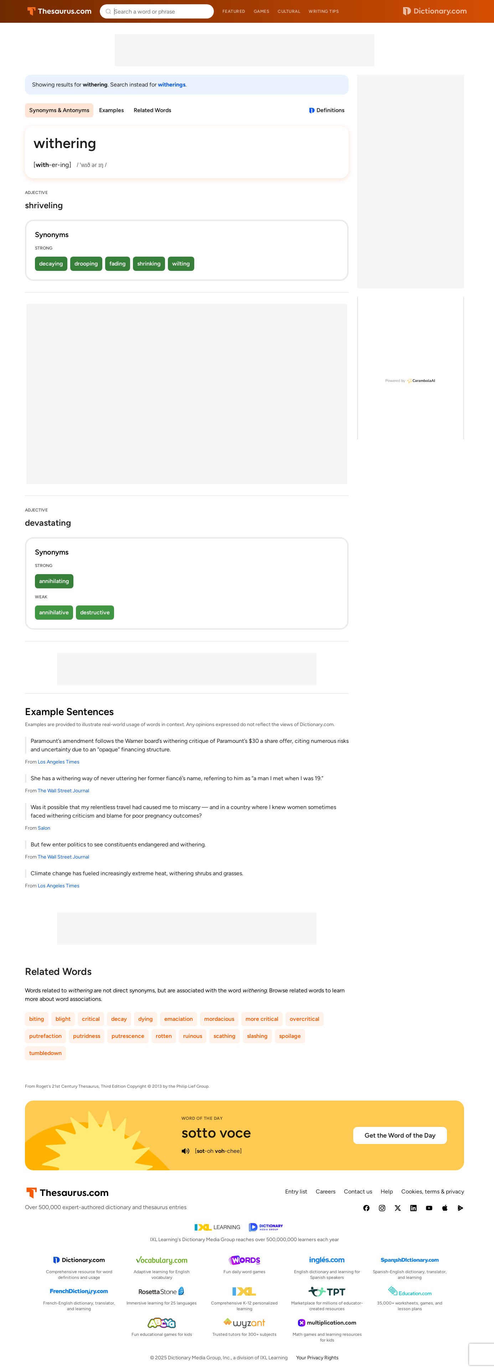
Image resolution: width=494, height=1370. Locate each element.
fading (117, 263)
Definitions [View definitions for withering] (330, 110)
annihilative (54, 612)
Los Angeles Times (58, 762)
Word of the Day (202, 1118)
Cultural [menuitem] (289, 11)
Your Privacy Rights (317, 1358)
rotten (164, 1036)
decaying (51, 263)
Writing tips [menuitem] (324, 11)
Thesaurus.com (59, 11)
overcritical (304, 1018)
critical (91, 1018)
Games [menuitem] (261, 11)
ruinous (192, 1036)
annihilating (54, 581)
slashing (257, 1036)
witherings (171, 84)
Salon (44, 828)
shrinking (149, 263)
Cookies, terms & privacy (432, 1191)
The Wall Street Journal (63, 791)
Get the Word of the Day (400, 1135)
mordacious (219, 1018)
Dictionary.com (435, 11)
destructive (95, 612)
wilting (181, 263)
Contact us (358, 1191)
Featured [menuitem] (233, 11)
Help (387, 1191)
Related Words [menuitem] (152, 110)
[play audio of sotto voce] (185, 1151)
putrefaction (45, 1036)
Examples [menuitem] (111, 110)
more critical (262, 1018)
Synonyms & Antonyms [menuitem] (59, 110)
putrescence (128, 1036)
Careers (325, 1191)
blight (63, 1018)
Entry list (296, 1191)
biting (36, 1018)
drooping (86, 263)
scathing (224, 1036)
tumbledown (45, 1053)
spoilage (290, 1036)
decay (119, 1018)
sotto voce (216, 1132)
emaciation (178, 1018)
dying (145, 1018)
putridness (86, 1036)
